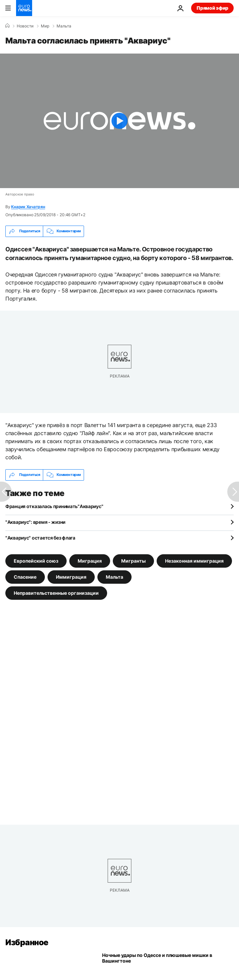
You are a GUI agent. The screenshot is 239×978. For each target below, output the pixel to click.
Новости (25, 26)
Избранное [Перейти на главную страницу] (27, 942)
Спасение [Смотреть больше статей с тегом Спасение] (25, 576)
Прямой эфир (212, 8)
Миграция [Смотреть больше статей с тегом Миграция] (90, 560)
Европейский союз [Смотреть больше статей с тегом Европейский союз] (36, 560)
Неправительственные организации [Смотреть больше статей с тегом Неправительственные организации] (56, 592)
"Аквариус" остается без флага (40, 538)
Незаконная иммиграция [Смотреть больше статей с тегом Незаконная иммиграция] (194, 560)
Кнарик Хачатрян (28, 206)
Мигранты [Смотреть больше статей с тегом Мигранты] (133, 560)
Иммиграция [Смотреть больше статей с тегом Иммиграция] (71, 576)
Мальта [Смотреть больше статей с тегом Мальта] (114, 576)
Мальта (64, 26)
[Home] (7, 25)
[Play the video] (119, 121)
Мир (45, 26)
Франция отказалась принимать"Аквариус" (54, 506)
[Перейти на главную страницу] (24, 8)
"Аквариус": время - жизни (35, 522)
